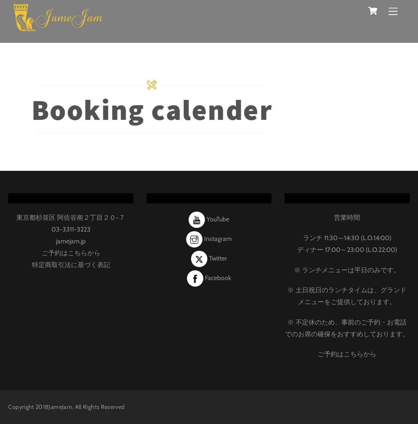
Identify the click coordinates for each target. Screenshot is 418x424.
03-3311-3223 (71, 229)
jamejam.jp (71, 241)
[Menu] (393, 11)
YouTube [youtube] (209, 219)
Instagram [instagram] (209, 239)
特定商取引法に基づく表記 (71, 265)
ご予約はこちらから (71, 253)
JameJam (60, 407)
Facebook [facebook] (209, 278)
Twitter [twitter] (209, 258)
